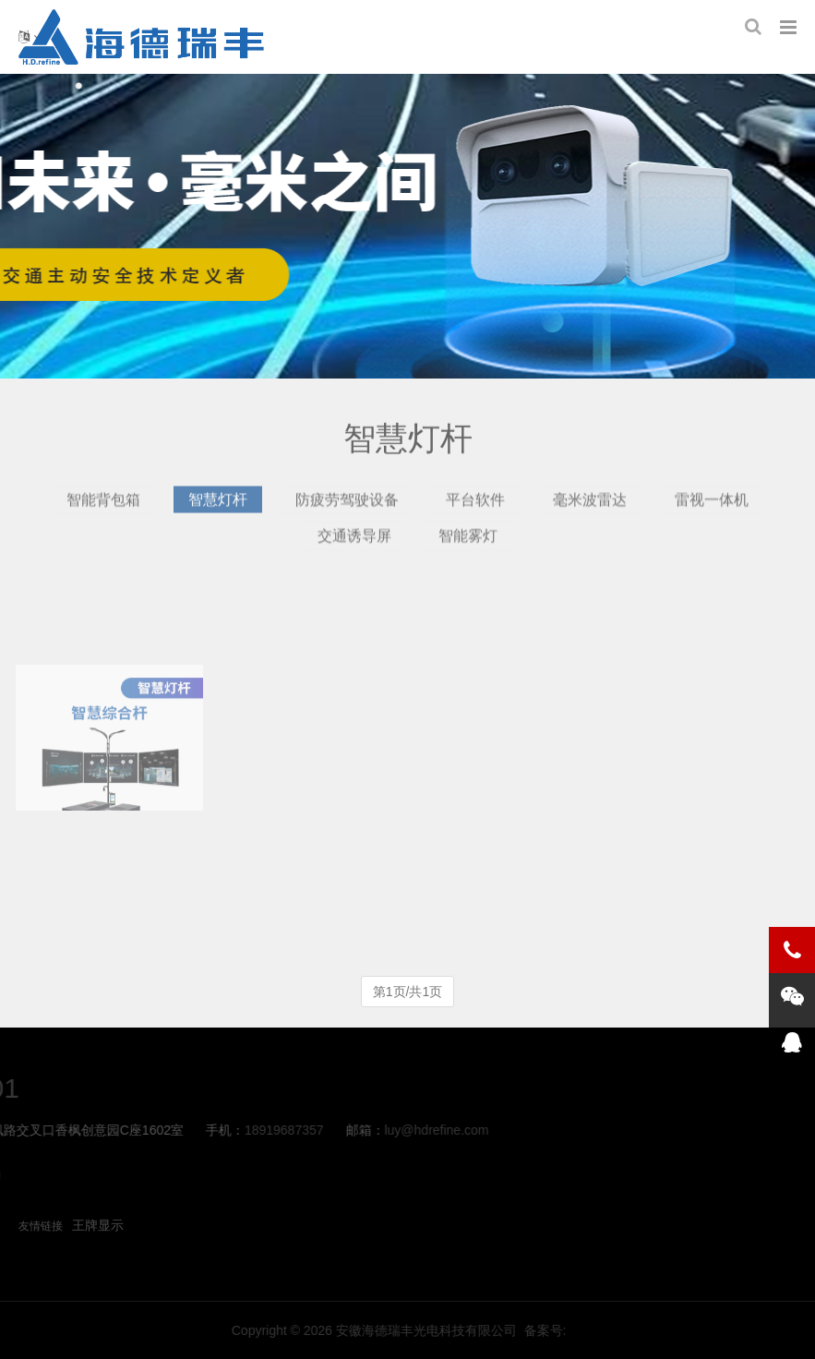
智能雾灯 (467, 543)
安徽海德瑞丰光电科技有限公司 (600, 1330)
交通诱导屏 (354, 543)
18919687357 (113, 1130)
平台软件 (475, 506)
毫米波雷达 (590, 506)
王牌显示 (98, 1225)
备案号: (720, 1330)
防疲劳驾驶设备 (347, 506)
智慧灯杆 (217, 506)
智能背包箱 (103, 506)
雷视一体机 (712, 506)
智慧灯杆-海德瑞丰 (141, 37)
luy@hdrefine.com (266, 1130)
